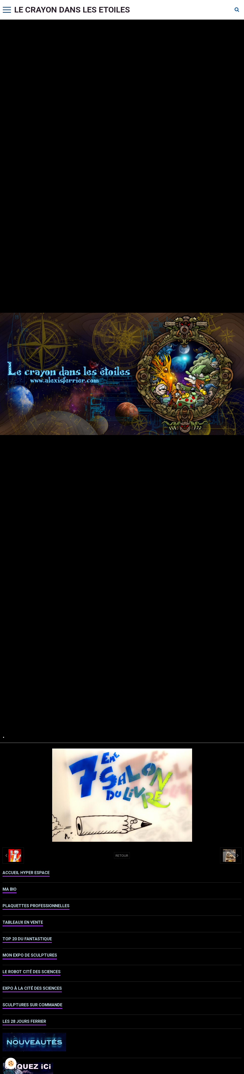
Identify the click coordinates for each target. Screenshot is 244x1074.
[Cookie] (11, 1063)
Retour (122, 855)
